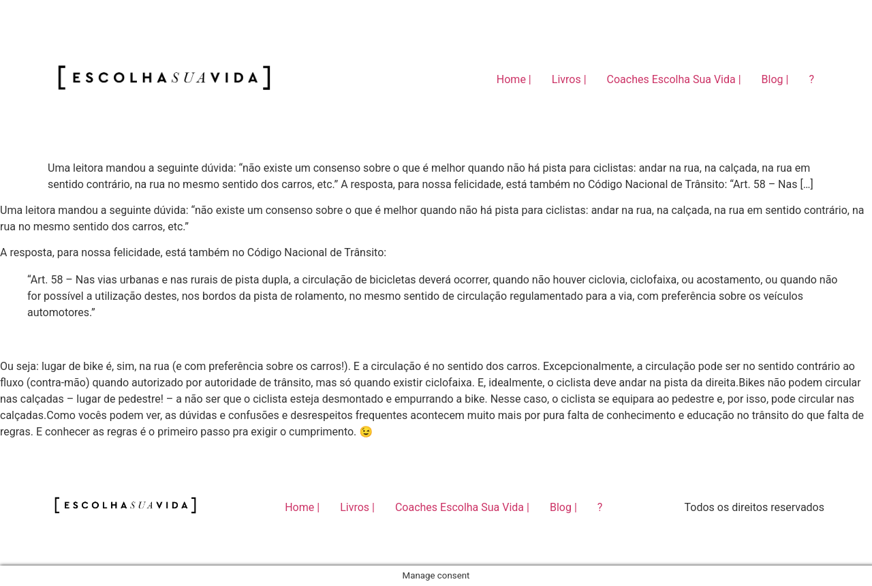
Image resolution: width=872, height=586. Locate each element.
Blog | (775, 79)
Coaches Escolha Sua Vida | (674, 79)
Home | (514, 79)
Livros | (569, 79)
